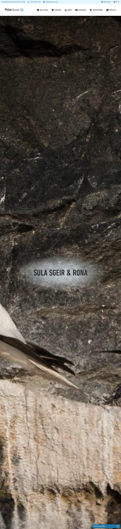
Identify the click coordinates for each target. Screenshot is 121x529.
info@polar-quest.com (51, 2)
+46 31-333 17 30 (35, 2)
